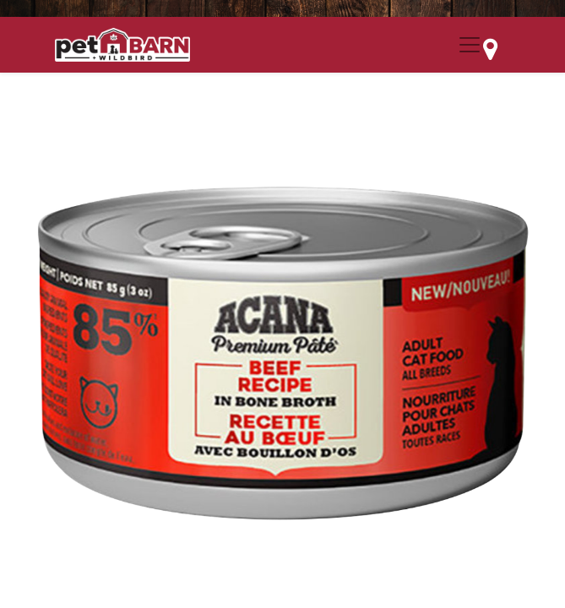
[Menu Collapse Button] (469, 45)
